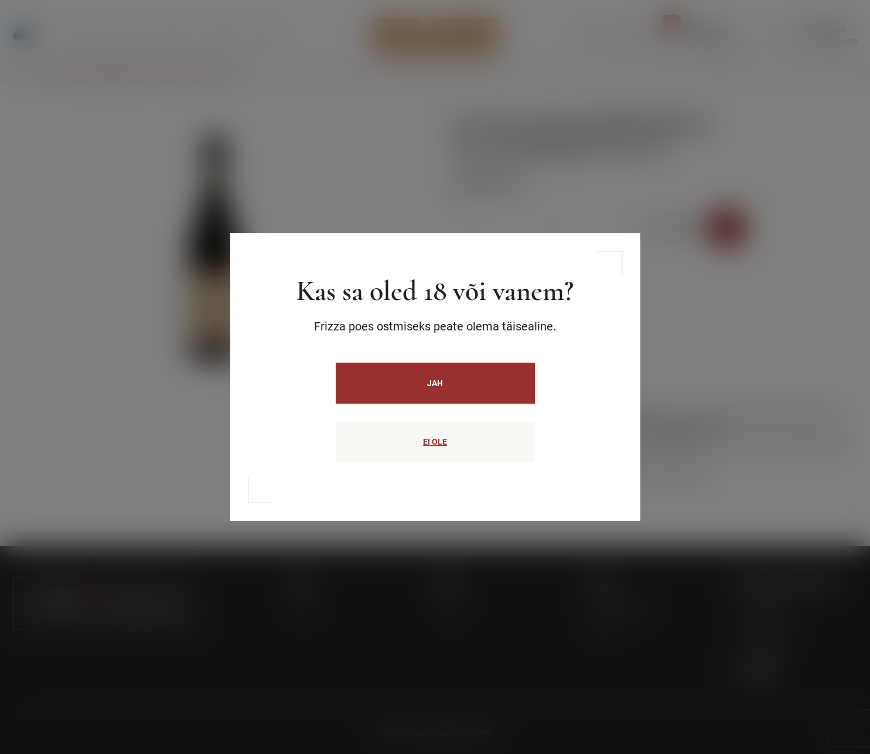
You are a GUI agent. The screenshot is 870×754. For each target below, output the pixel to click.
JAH (435, 383)
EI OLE (435, 441)
